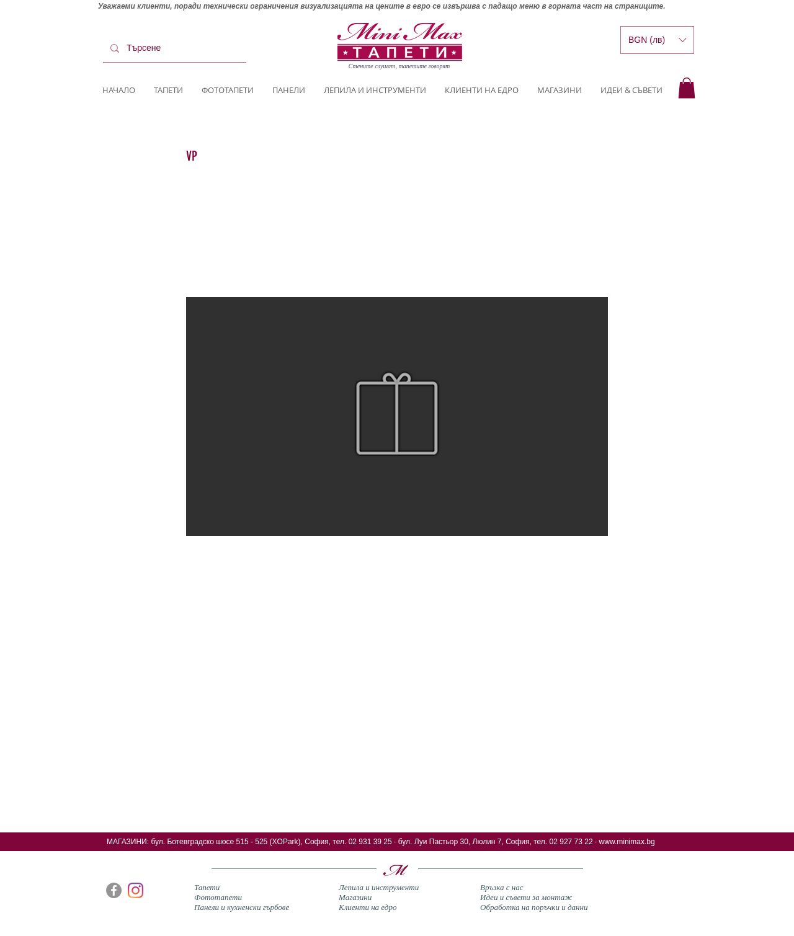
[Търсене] (173, 48)
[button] (686, 88)
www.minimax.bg (627, 841)
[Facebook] (114, 890)
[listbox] (657, 40)
